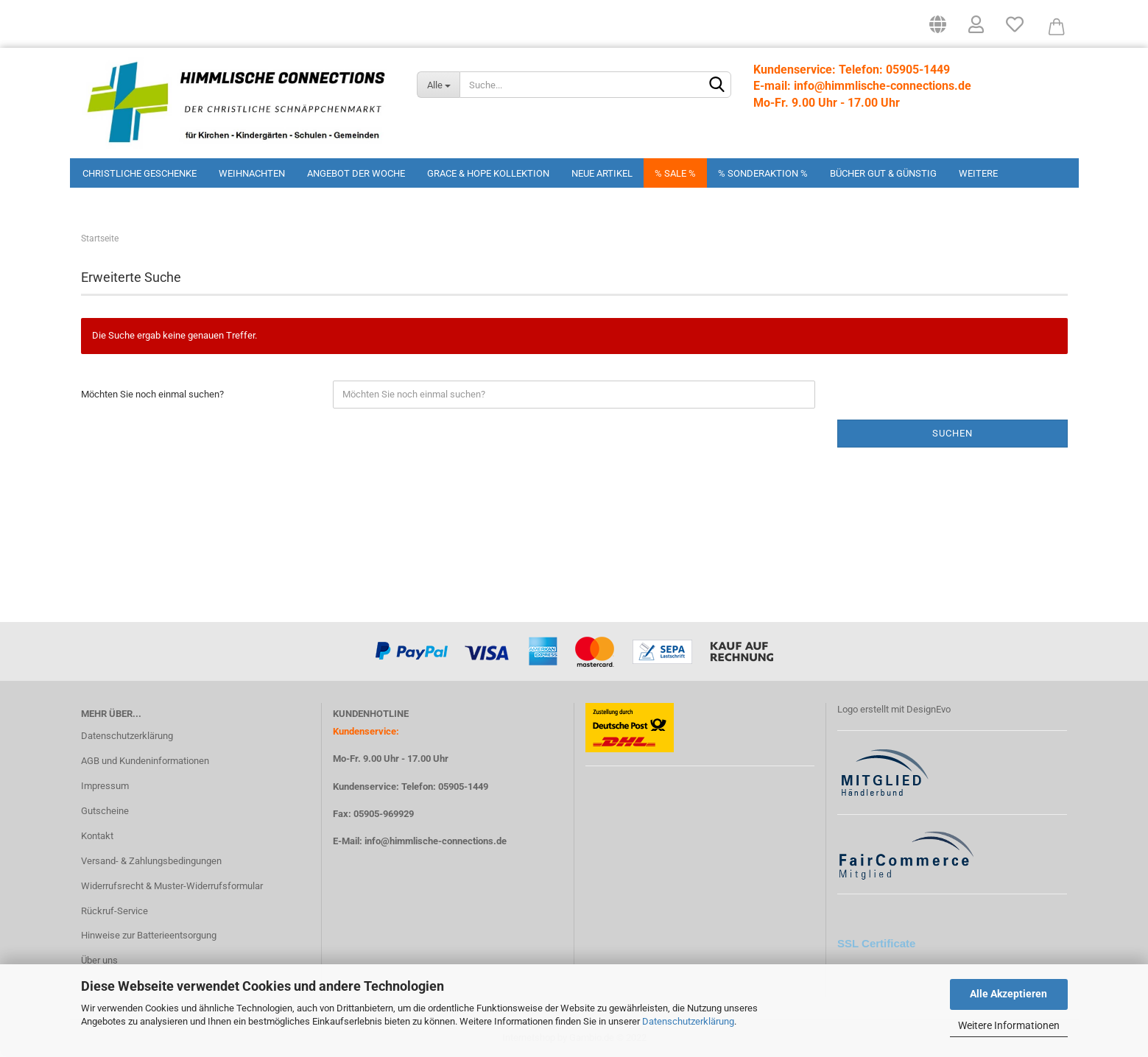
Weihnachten (252, 173)
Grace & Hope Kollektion (488, 173)
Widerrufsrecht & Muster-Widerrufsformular (172, 885)
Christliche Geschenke (139, 173)
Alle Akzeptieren (1008, 994)
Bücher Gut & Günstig (883, 173)
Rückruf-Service (114, 910)
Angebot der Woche (356, 173)
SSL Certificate (876, 943)
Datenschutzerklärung (688, 1021)
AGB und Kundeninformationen (145, 760)
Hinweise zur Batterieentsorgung (148, 935)
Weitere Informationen (1009, 1025)
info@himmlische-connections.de (436, 840)
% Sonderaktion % (763, 173)
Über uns (99, 960)
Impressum (105, 785)
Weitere (978, 173)
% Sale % (675, 173)
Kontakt (97, 835)
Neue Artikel (602, 173)
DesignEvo (928, 709)
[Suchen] (717, 85)
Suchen (952, 433)
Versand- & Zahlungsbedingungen (151, 860)
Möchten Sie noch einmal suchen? (152, 394)
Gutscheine (105, 810)
